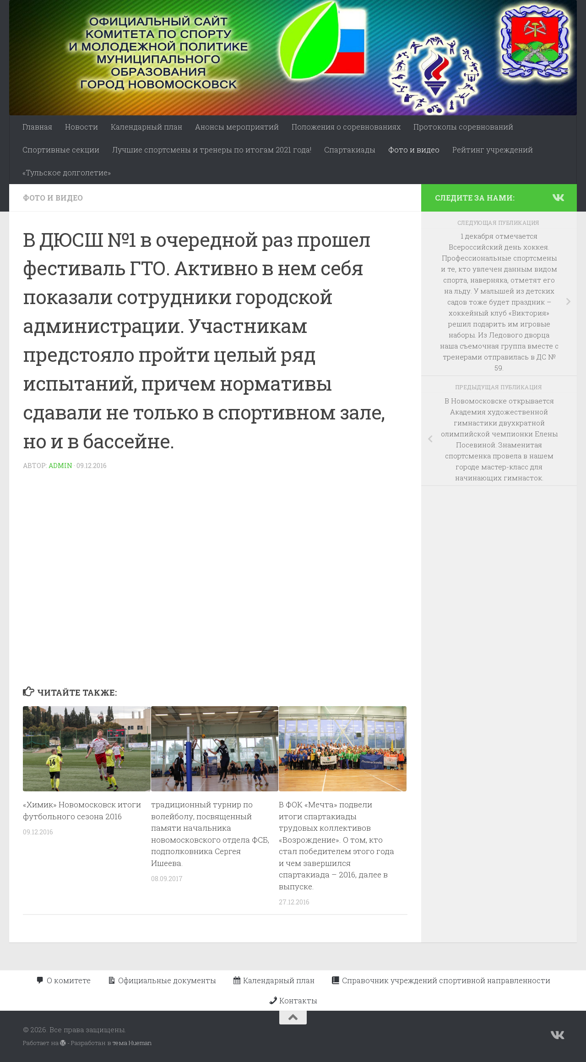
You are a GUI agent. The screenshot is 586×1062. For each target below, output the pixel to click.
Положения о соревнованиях (346, 126)
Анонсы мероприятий (237, 126)
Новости (81, 126)
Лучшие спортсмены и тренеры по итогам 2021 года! (211, 149)
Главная (37, 126)
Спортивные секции (60, 149)
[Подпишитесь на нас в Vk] (557, 197)
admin (60, 465)
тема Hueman (132, 1043)
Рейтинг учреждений (492, 149)
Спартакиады (349, 149)
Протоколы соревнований (463, 126)
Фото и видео (414, 149)
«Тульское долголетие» (66, 172)
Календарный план (146, 126)
